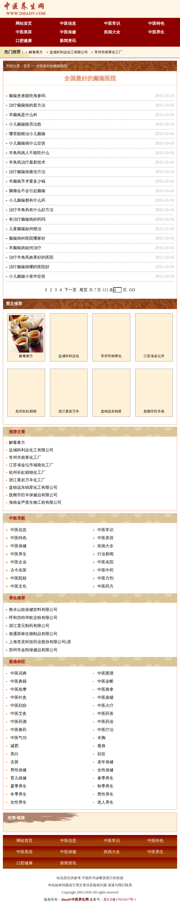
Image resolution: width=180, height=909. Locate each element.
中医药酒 (18, 721)
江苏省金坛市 (154, 356)
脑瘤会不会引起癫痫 (27, 191)
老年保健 (105, 762)
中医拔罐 (105, 697)
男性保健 (18, 770)
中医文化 (18, 586)
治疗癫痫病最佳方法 (27, 172)
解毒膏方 (36, 52)
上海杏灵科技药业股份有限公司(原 (40, 642)
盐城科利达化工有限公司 (69, 52)
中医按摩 (18, 689)
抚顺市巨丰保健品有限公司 (33, 495)
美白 (14, 754)
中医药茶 (105, 713)
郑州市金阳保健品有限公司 (33, 650)
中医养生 (156, 32)
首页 (26, 66)
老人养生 (105, 802)
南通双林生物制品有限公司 (33, 634)
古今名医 (18, 570)
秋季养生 (105, 786)
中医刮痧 (18, 705)
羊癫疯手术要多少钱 (27, 181)
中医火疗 (105, 705)
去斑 (14, 762)
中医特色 (156, 23)
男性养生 (105, 794)
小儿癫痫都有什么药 (27, 200)
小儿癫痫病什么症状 (27, 143)
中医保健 (68, 32)
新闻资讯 (68, 41)
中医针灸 (18, 697)
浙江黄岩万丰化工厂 (27, 480)
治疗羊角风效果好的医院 (31, 257)
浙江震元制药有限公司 (29, 626)
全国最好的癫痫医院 (51, 66)
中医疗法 (105, 730)
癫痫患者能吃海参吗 (27, 96)
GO (132, 290)
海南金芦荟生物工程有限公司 (35, 502)
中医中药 (105, 570)
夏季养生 (18, 786)
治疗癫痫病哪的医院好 (29, 267)
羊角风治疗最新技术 (27, 162)
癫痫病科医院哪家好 (27, 238)
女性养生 (18, 802)
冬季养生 (18, 794)
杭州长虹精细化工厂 (27, 472)
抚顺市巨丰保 (154, 411)
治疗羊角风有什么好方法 (31, 210)
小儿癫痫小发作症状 (27, 276)
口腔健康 (24, 41)
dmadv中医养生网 (75, 899)
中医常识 (112, 23)
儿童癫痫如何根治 (25, 229)
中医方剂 (105, 578)
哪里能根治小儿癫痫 (27, 134)
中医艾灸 (18, 713)
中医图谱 (105, 673)
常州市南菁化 (111, 356)
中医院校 (18, 578)
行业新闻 (105, 554)
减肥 (14, 746)
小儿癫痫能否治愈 (25, 124)
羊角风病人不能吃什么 (29, 153)
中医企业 (18, 562)
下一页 (70, 290)
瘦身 (101, 746)
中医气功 (18, 738)
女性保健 (105, 770)
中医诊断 (105, 681)
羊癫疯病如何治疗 (25, 248)
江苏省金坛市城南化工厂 (31, 465)
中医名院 (105, 562)
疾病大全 (112, 32)
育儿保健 (18, 778)
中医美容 (24, 32)
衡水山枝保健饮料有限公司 (33, 609)
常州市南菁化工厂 (108, 52)
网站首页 (24, 23)
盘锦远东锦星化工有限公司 (33, 487)
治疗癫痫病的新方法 (27, 105)
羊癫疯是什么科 (23, 115)
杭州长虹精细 (26, 411)
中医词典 (18, 673)
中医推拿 (105, 689)
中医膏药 (18, 730)
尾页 (83, 290)
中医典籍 (18, 681)
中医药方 (105, 586)
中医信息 (68, 23)
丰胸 (101, 738)
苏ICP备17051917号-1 (119, 899)
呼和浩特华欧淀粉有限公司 (33, 618)
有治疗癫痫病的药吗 (27, 219)
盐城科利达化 (68, 356)
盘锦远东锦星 (111, 411)
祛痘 (101, 754)
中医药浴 (105, 721)
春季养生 (105, 778)
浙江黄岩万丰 (68, 411)
